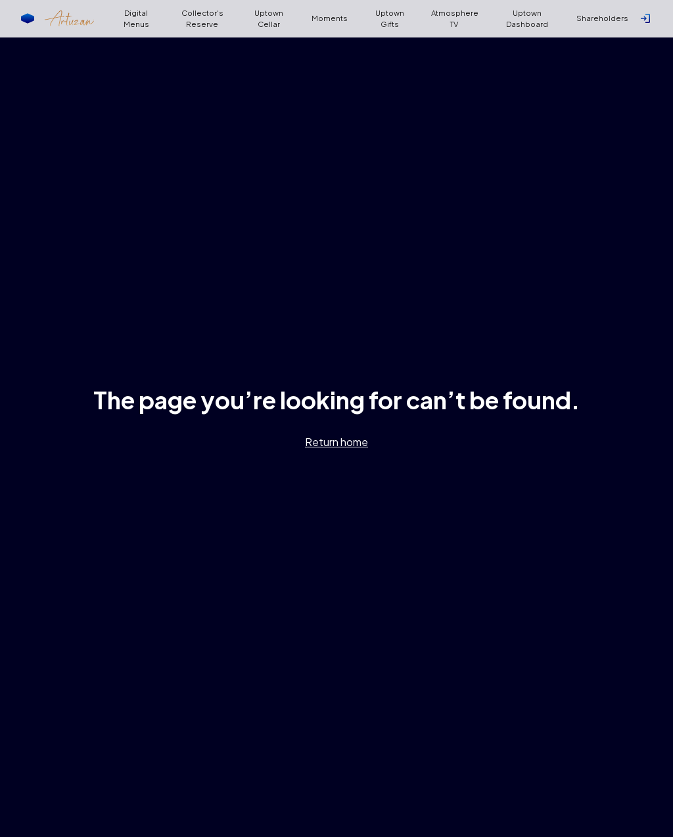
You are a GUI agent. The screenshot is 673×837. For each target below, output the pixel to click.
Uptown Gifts (389, 18)
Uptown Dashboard (527, 18)
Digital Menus (136, 18)
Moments (330, 18)
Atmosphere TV (454, 18)
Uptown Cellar (268, 18)
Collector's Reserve (202, 18)
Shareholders (602, 18)
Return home (336, 442)
